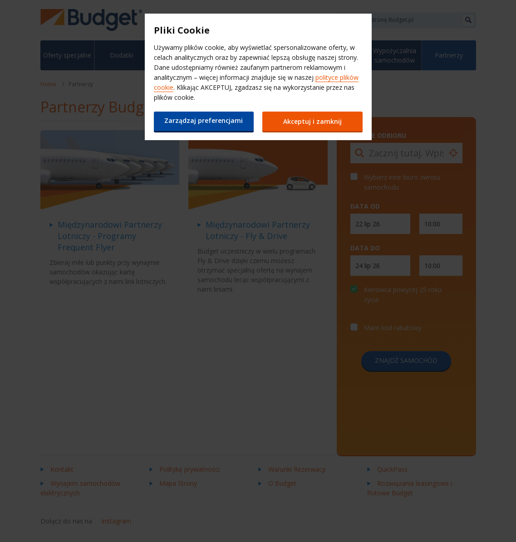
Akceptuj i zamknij (312, 121)
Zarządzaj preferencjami (203, 120)
